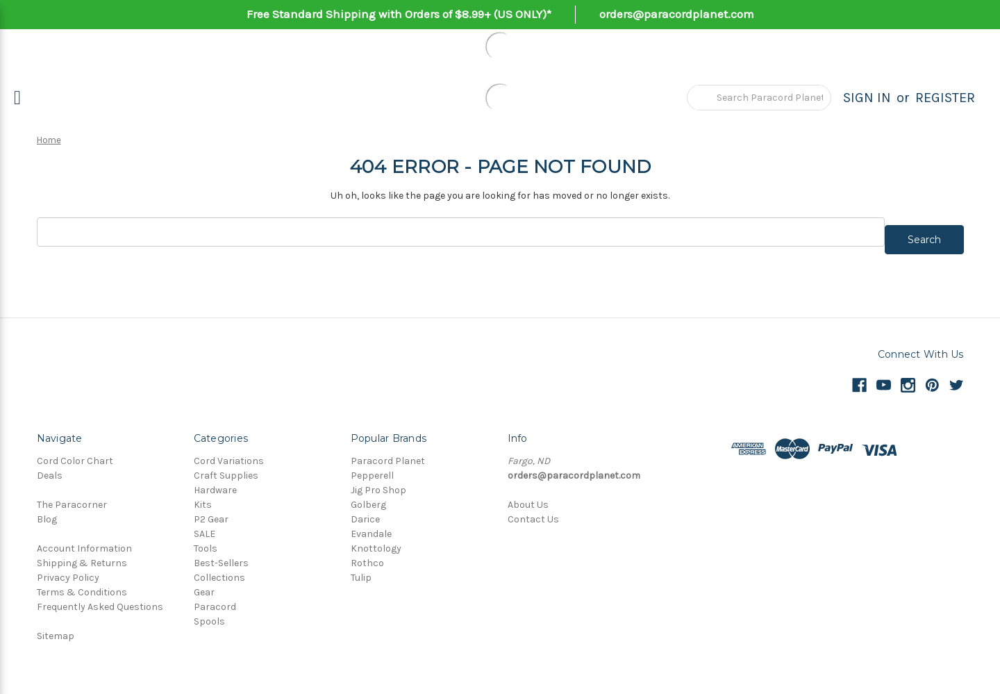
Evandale (371, 526)
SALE (204, 526)
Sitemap (55, 628)
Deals (49, 468)
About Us (528, 497)
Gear (204, 584)
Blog (47, 512)
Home (49, 140)
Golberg (368, 497)
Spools (209, 614)
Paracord (215, 599)
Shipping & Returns (82, 555)
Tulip (361, 570)
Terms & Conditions (82, 584)
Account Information (84, 541)
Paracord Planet (388, 453)
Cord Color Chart (75, 453)
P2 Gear (211, 512)
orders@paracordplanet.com (676, 14)
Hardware (215, 482)
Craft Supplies (226, 468)
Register (945, 98)
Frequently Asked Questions (100, 599)
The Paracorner (72, 497)
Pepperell (372, 468)
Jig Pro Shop (378, 482)
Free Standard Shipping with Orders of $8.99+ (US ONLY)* (399, 14)
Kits (203, 497)
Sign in (867, 98)
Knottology (376, 541)
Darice (365, 512)
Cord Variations (229, 453)
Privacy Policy (68, 570)
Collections (219, 570)
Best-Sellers (221, 555)
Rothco (367, 555)
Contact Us (533, 512)
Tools (205, 541)
